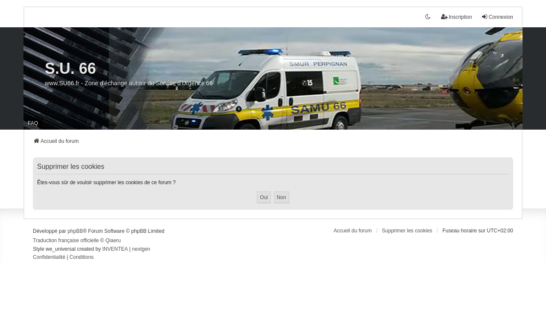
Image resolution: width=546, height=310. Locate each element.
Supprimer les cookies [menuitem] (407, 231)
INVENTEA (115, 249)
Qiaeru (113, 240)
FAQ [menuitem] (33, 123)
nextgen (141, 249)
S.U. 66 (70, 68)
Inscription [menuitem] (456, 17)
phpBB (75, 231)
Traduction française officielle (66, 240)
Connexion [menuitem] (497, 17)
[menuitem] (49, 257)
